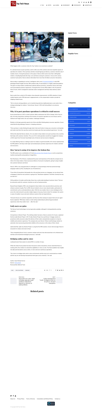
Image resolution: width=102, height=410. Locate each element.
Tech (42, 5)
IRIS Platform (19, 270)
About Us (12, 399)
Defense (80, 125)
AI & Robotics (80, 109)
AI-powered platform (48, 81)
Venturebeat (17, 263)
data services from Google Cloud (42, 153)
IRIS (12, 270)
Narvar (27, 270)
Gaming (56, 5)
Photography (76, 5)
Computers (80, 117)
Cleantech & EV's (80, 113)
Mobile (80, 133)
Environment (65, 5)
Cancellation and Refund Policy (45, 399)
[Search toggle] (79, 2)
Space (80, 146)
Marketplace (87, 5)
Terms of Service (30, 399)
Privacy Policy (20, 399)
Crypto (48, 5)
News (80, 137)
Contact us (57, 399)
